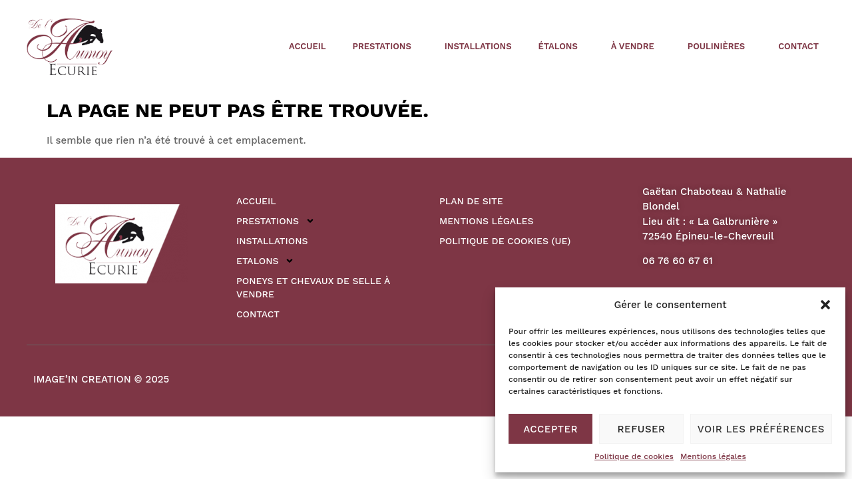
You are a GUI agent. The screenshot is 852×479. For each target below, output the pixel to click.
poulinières (719, 46)
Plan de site (471, 201)
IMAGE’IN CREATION (82, 379)
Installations (478, 46)
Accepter (550, 429)
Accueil (307, 46)
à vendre (636, 46)
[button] (825, 304)
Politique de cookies (634, 456)
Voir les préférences (761, 429)
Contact (798, 46)
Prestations (385, 46)
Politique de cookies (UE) (504, 241)
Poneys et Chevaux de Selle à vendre (313, 287)
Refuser (642, 429)
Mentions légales (713, 456)
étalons (561, 46)
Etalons (265, 261)
